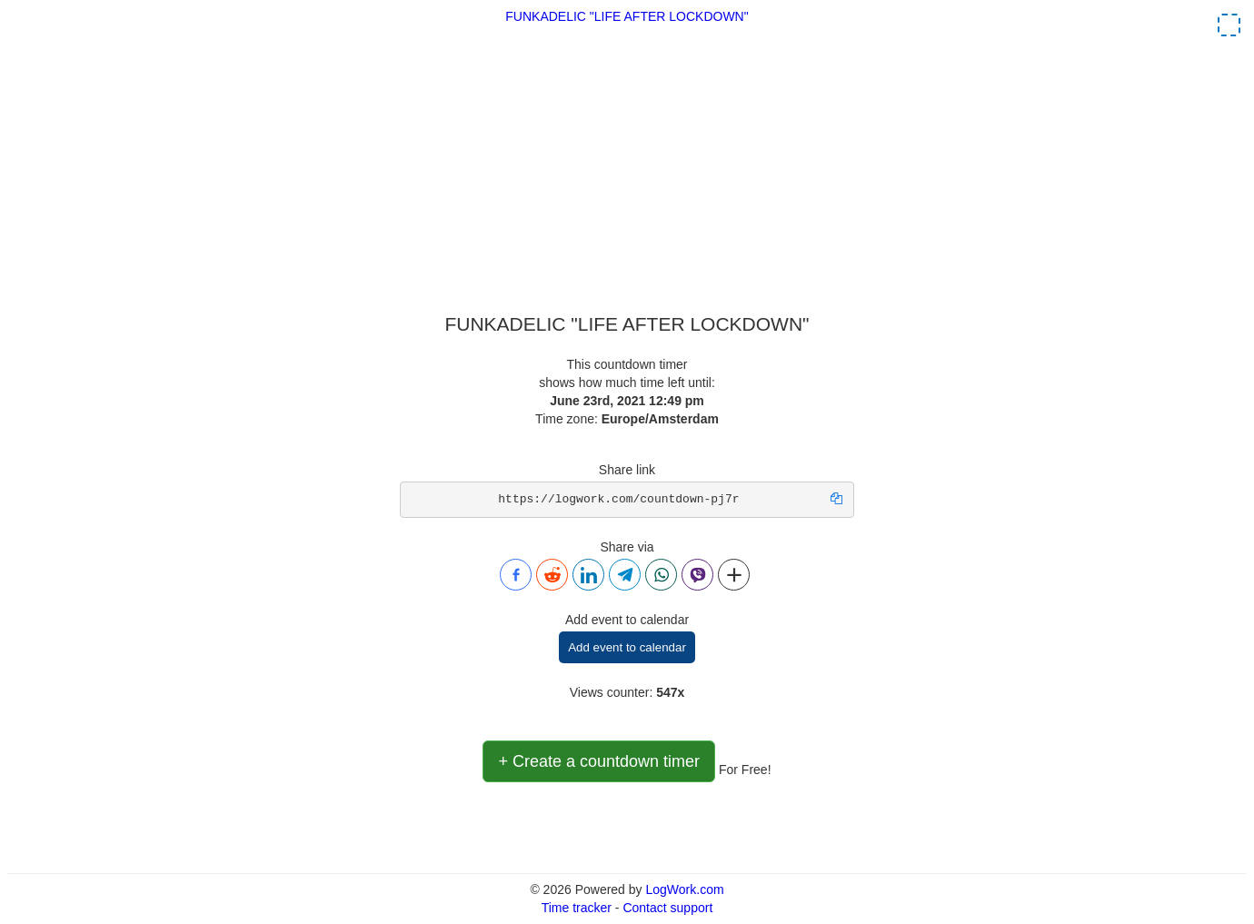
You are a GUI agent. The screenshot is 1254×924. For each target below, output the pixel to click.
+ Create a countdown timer (599, 761)
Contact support (667, 907)
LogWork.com (684, 889)
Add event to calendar (627, 647)
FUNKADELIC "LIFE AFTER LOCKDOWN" (626, 16)
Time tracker (577, 907)
